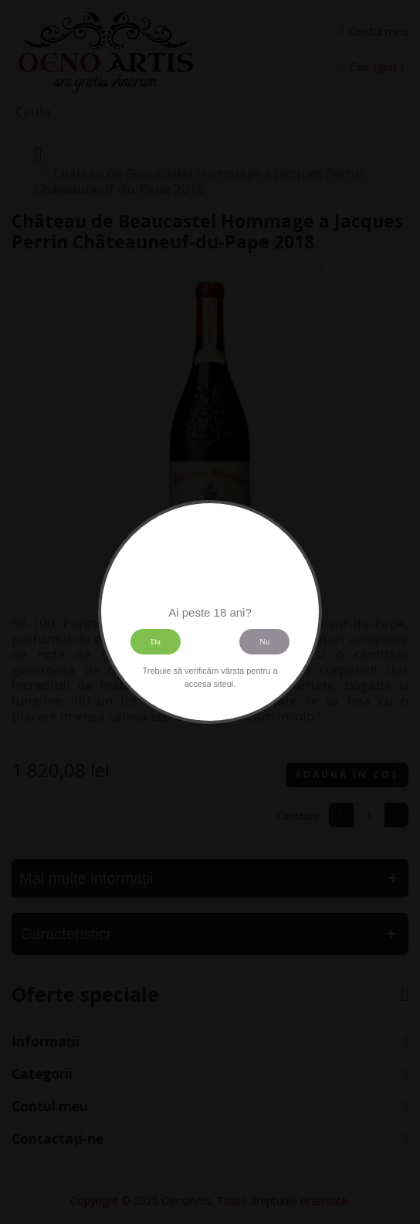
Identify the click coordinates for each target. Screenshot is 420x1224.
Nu (264, 641)
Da (156, 641)
